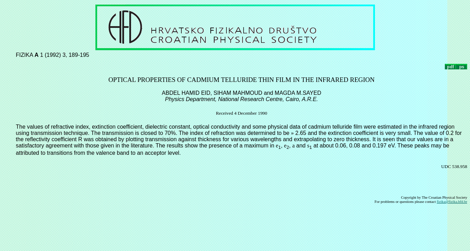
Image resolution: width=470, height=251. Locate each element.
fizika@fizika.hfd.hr (452, 201)
